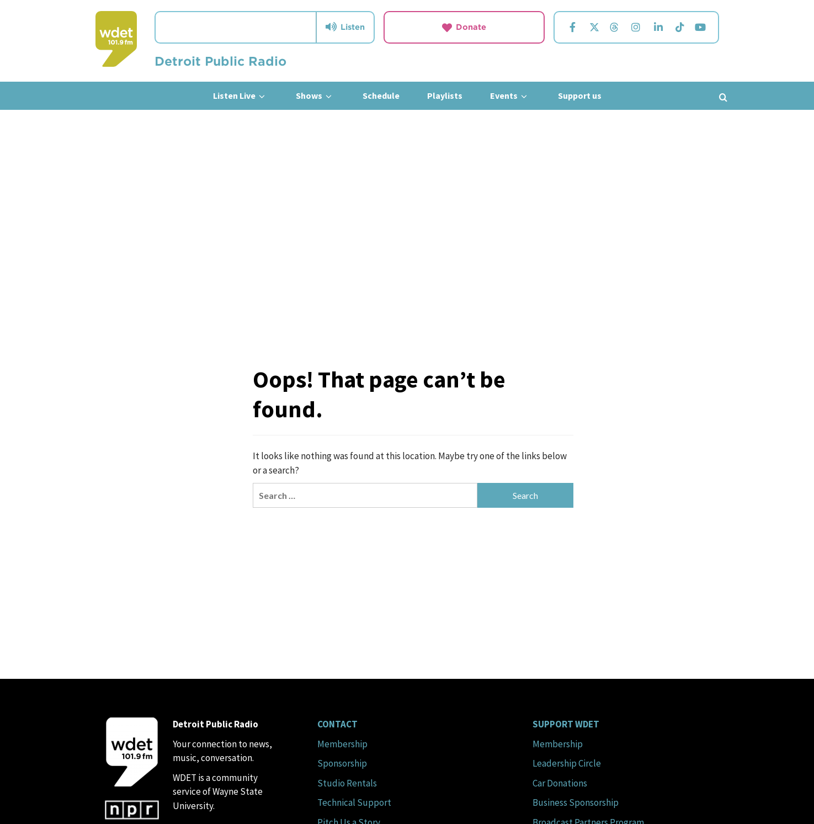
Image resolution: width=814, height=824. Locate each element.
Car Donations (560, 783)
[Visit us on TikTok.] (679, 27)
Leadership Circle (567, 763)
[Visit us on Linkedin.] (658, 27)
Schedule (381, 95)
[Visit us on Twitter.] (594, 27)
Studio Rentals (347, 783)
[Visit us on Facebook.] (572, 27)
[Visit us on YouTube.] (700, 27)
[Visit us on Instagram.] (635, 27)
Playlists (444, 95)
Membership (342, 744)
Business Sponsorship (576, 802)
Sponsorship (342, 763)
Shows (315, 96)
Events (510, 96)
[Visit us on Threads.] (614, 27)
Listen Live (240, 96)
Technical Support (354, 802)
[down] (262, 97)
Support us (580, 95)
